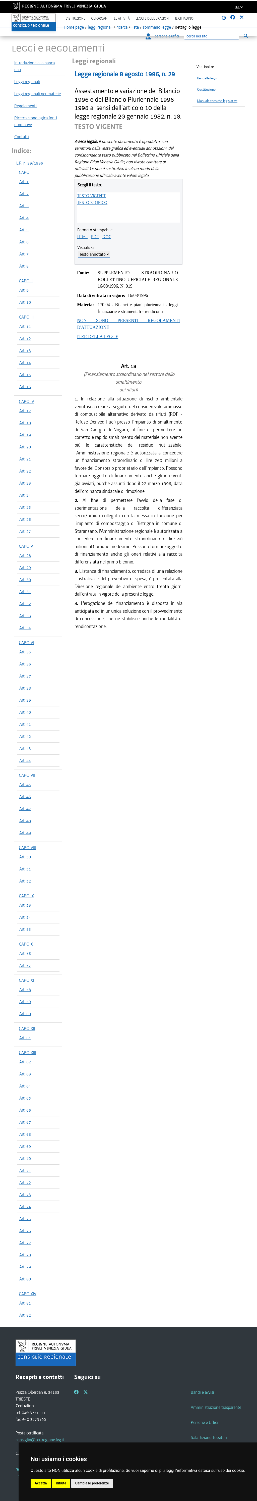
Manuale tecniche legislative (217, 100)
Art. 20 (25, 447)
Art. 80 (25, 1279)
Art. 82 (25, 1315)
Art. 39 (25, 700)
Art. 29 (25, 567)
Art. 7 (24, 254)
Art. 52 (25, 881)
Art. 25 (25, 507)
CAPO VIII (27, 847)
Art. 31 (25, 591)
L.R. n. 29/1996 (29, 163)
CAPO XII (27, 1028)
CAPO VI (26, 642)
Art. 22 (25, 471)
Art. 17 (25, 410)
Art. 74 (25, 1206)
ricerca (121, 27)
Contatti (21, 136)
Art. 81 (25, 1303)
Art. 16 (25, 386)
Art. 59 (25, 1001)
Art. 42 (25, 736)
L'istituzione (75, 18)
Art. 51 (25, 869)
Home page (74, 27)
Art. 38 (25, 688)
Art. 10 (25, 302)
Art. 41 (25, 724)
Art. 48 (25, 820)
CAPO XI (26, 980)
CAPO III (26, 317)
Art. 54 (25, 917)
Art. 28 (25, 555)
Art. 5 (24, 230)
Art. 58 (25, 989)
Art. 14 (25, 362)
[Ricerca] (211, 36)
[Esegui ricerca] (245, 35)
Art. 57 (25, 965)
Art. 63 (25, 1074)
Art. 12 (25, 338)
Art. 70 (25, 1158)
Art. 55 (25, 929)
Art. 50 (25, 857)
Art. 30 (25, 579)
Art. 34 (25, 628)
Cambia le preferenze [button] (92, 1483)
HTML (82, 236)
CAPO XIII (27, 1052)
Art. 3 (24, 206)
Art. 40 (25, 712)
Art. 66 (25, 1110)
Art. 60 (25, 1013)
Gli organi (99, 18)
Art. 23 (25, 483)
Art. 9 (24, 290)
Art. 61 (25, 1038)
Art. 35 (25, 652)
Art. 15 (25, 374)
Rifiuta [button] (61, 1483)
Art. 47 (25, 808)
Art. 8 (24, 266)
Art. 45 (25, 784)
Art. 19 (25, 435)
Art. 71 (25, 1170)
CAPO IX (26, 896)
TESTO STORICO (92, 202)
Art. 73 (25, 1194)
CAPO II (26, 281)
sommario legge (157, 27)
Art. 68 (25, 1134)
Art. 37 (25, 676)
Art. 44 (25, 760)
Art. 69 (25, 1146)
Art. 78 (25, 1255)
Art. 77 (25, 1243)
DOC (106, 236)
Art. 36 (25, 664)
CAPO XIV (27, 1294)
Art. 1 (24, 181)
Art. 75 (25, 1218)
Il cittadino (184, 18)
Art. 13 (25, 350)
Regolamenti (25, 106)
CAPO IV (26, 401)
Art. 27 (25, 531)
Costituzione (206, 89)
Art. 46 (25, 796)
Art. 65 (25, 1098)
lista (135, 27)
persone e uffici (162, 36)
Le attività (122, 18)
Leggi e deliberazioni (152, 18)
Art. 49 (25, 833)
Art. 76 (25, 1230)
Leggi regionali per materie (37, 93)
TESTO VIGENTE (91, 195)
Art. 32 (25, 603)
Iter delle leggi (207, 78)
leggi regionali (100, 27)
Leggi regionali (27, 81)
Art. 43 (25, 748)
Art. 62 (25, 1062)
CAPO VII (27, 775)
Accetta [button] (41, 1483)
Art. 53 (25, 905)
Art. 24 (25, 495)
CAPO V (26, 546)
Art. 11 (25, 326)
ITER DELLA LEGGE (97, 336)
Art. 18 (25, 423)
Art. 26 (25, 519)
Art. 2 (24, 193)
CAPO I (25, 172)
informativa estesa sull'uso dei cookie (210, 1470)
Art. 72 (25, 1182)
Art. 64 (25, 1086)
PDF (95, 236)
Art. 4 (24, 218)
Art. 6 (24, 242)
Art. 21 (25, 459)
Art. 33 (25, 615)
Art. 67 (25, 1122)
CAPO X (26, 944)
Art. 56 (25, 953)
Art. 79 (25, 1267)
